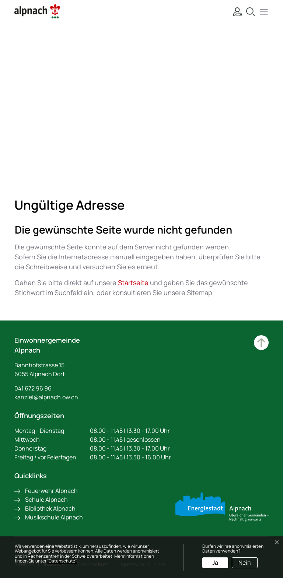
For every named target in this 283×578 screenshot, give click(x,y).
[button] (262, 11)
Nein (244, 562)
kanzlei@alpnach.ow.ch (46, 397)
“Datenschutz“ (62, 561)
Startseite (133, 282)
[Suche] (248, 11)
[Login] (235, 11)
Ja (215, 562)
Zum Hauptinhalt (261, 342)
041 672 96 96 (33, 388)
